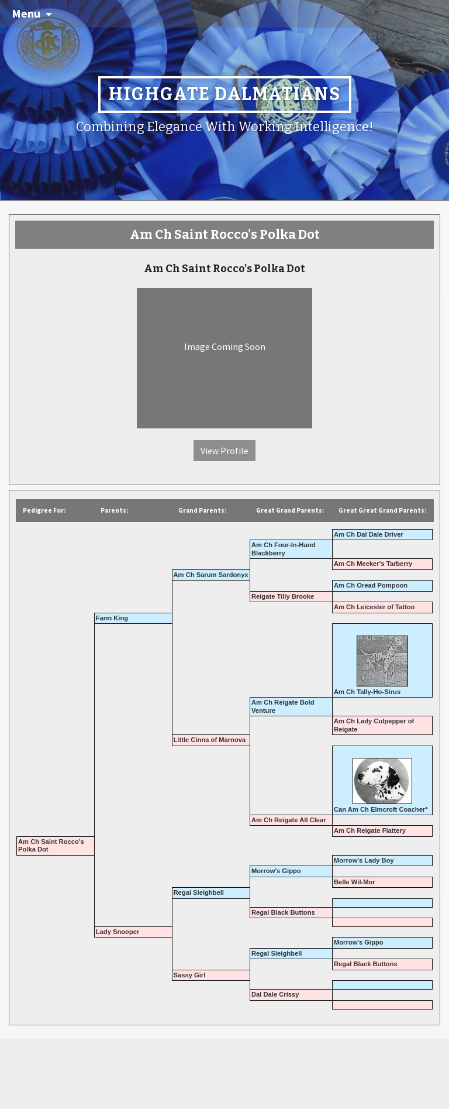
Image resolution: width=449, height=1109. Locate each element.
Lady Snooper (118, 931)
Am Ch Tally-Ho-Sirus (367, 691)
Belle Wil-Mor (354, 881)
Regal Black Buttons (283, 912)
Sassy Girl (190, 974)
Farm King (112, 618)
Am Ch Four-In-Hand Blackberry (283, 548)
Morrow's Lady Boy (364, 860)
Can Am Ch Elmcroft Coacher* (381, 809)
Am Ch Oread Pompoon (370, 585)
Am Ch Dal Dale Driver (368, 534)
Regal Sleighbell (199, 892)
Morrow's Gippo (276, 870)
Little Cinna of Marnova (210, 739)
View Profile (224, 450)
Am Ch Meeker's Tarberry (373, 563)
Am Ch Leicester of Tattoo (374, 606)
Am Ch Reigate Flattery (370, 830)
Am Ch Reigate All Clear (288, 819)
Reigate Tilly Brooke (282, 596)
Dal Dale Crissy (275, 994)
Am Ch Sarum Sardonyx (211, 574)
